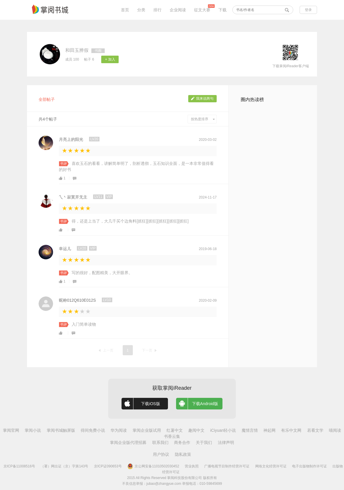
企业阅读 (178, 10)
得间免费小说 (93, 430)
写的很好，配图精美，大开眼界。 (102, 272)
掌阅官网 (11, 430)
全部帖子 (47, 99)
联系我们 (160, 442)
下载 (222, 10)
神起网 (269, 430)
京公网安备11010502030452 (153, 466)
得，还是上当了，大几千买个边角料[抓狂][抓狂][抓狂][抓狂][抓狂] (130, 221)
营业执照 (192, 466)
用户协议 (161, 454)
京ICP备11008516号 (19, 466)
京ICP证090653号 (108, 466)
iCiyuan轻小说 (223, 430)
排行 (157, 10)
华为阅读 (119, 430)
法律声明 (226, 442)
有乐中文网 (291, 430)
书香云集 (172, 436)
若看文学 (315, 430)
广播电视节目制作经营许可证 (226, 466)
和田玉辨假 (76, 50)
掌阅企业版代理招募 (128, 442)
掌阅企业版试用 (147, 430)
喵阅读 (335, 430)
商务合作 (182, 442)
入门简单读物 (84, 324)
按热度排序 (203, 119)
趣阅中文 (196, 430)
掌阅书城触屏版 (61, 430)
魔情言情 (250, 430)
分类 (141, 10)
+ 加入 (110, 59)
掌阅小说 (33, 430)
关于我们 (204, 442)
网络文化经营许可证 (271, 466)
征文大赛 (202, 10)
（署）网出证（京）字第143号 (64, 466)
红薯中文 (174, 430)
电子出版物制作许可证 (309, 466)
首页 (125, 10)
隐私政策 (183, 454)
